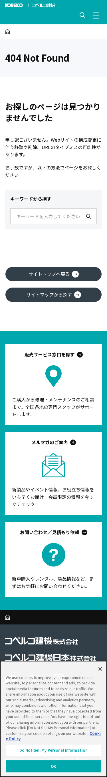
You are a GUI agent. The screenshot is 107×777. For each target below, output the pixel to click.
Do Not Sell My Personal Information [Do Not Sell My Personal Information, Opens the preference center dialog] (53, 750)
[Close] (100, 669)
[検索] (88, 216)
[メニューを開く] (96, 15)
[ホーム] (7, 31)
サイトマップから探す (53, 294)
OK (53, 766)
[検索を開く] (82, 15)
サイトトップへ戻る (54, 274)
